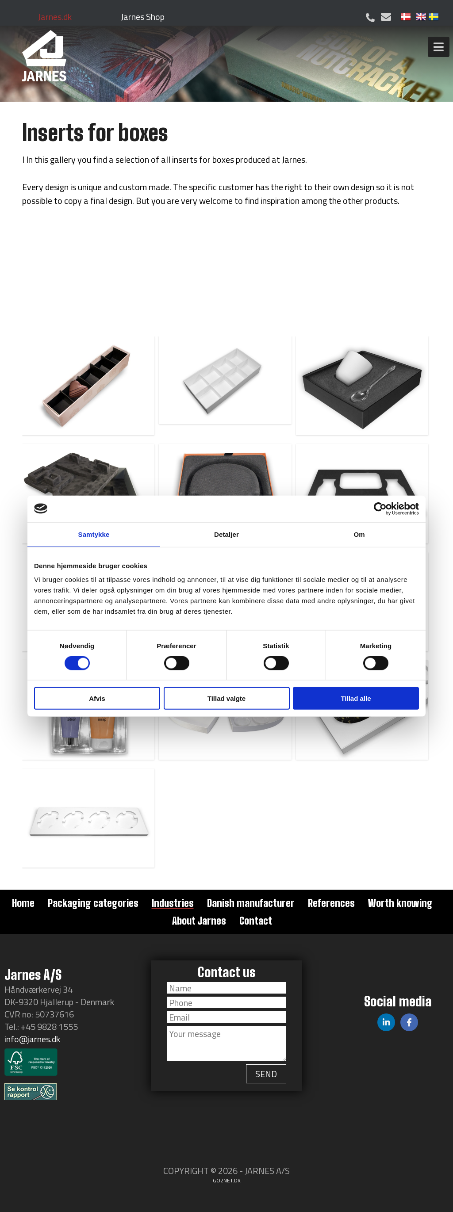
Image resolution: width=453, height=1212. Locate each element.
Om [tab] (359, 534)
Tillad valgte (226, 698)
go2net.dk (227, 1180)
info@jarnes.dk (32, 1039)
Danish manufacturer (251, 903)
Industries (173, 903)
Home (23, 903)
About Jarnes (199, 920)
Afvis (97, 698)
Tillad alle (356, 698)
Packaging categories (93, 903)
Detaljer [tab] (226, 534)
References (331, 903)
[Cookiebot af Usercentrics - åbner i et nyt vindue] (380, 508)
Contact (255, 920)
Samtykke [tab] (94, 534)
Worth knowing (400, 903)
